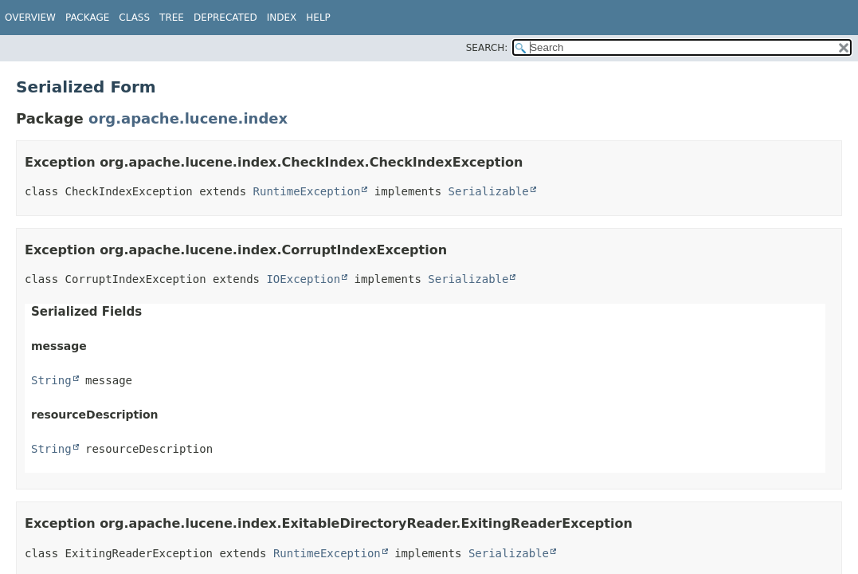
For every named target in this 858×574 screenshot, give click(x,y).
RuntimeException (307, 191)
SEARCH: (487, 47)
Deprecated (225, 17)
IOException (303, 279)
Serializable (489, 191)
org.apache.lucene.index (188, 118)
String (51, 380)
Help (318, 17)
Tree (171, 17)
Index (282, 17)
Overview (30, 17)
